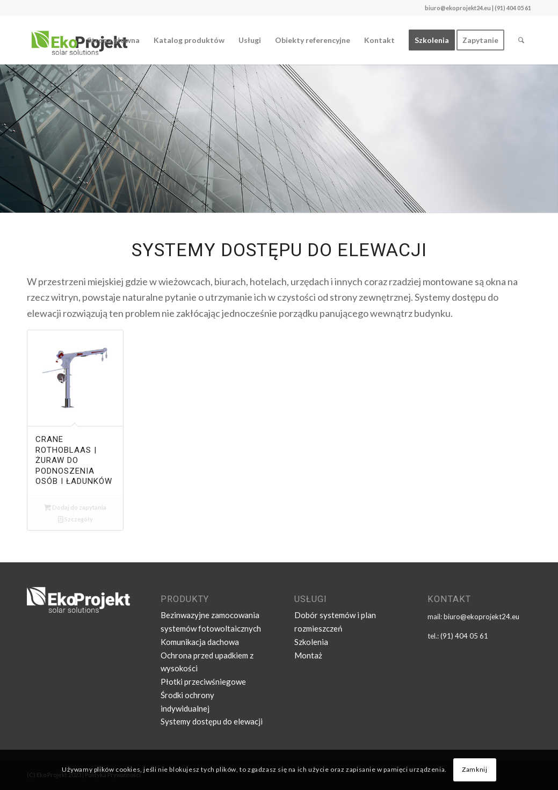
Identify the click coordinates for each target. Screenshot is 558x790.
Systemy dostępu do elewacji (212, 721)
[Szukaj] (521, 40)
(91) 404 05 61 (464, 636)
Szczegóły (75, 519)
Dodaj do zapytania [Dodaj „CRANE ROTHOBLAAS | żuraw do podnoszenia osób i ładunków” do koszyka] (75, 507)
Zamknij (474, 769)
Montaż (308, 655)
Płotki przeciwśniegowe (203, 681)
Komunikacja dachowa (200, 642)
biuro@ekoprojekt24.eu (458, 7)
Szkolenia (311, 642)
